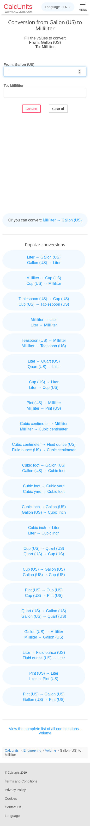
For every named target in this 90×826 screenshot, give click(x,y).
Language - (58, 7)
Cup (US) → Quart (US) (44, 548)
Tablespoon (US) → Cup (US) (43, 299)
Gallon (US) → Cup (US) (44, 575)
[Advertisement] (45, 164)
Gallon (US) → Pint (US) (44, 700)
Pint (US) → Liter (43, 673)
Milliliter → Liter (44, 320)
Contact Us (13, 807)
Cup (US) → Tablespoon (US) (43, 304)
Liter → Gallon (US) (44, 257)
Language (12, 816)
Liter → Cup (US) (44, 387)
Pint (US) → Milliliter (44, 403)
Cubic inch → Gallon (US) (44, 507)
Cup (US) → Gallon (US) (44, 569)
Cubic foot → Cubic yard (44, 486)
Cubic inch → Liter (44, 528)
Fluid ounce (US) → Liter (44, 658)
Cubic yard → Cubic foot (44, 492)
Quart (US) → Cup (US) (44, 554)
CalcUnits (18, 8)
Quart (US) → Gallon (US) (44, 611)
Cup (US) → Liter (44, 382)
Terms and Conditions (21, 781)
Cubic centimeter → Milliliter (43, 424)
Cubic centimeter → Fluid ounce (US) (44, 444)
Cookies (11, 798)
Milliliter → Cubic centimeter (43, 429)
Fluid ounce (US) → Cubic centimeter (44, 450)
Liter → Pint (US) (43, 679)
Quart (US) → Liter (44, 367)
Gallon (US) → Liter (44, 263)
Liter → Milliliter (44, 325)
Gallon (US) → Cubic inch (44, 512)
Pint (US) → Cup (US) (43, 590)
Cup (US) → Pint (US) (43, 596)
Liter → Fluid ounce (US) (44, 652)
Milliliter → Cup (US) (43, 278)
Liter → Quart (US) (44, 361)
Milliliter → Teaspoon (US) (44, 346)
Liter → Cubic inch (44, 533)
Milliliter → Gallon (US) (62, 220)
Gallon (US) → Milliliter (43, 632)
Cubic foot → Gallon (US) (44, 465)
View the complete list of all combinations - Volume (45, 731)
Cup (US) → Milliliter (43, 283)
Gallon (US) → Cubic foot (44, 471)
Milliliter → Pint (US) (44, 408)
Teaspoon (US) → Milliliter (44, 340)
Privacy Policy (15, 790)
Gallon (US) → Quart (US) (44, 616)
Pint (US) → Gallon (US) (44, 694)
